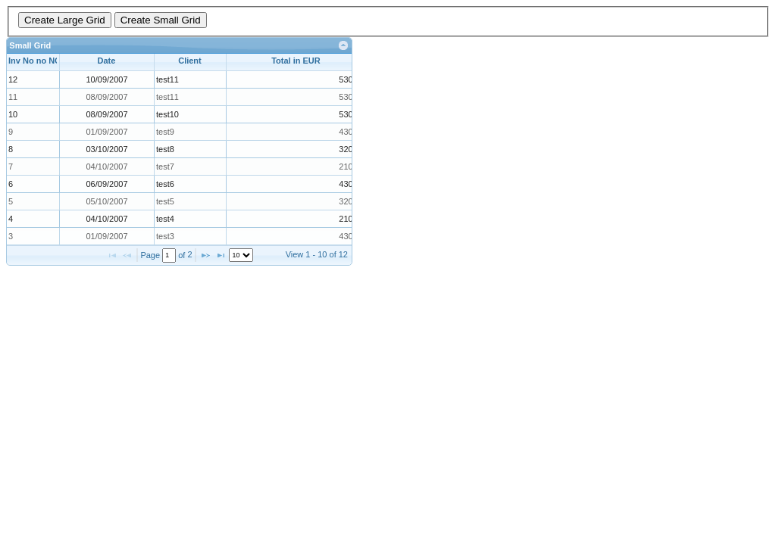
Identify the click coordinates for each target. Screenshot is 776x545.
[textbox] (169, 255)
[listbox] (241, 255)
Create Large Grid (64, 20)
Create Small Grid (160, 20)
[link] (344, 45)
